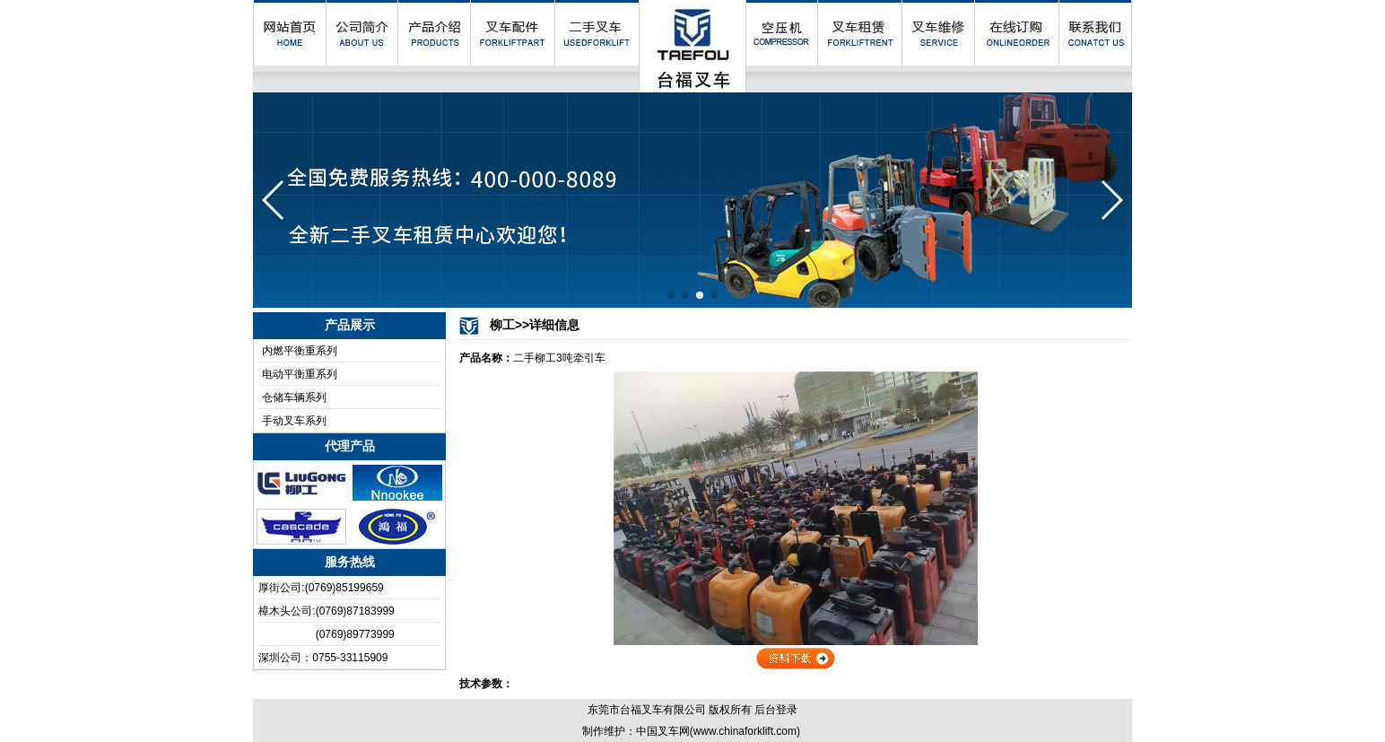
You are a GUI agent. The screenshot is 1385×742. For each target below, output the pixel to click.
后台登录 (775, 709)
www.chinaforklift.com (745, 731)
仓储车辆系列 (294, 397)
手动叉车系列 (294, 421)
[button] (671, 295)
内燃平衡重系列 (299, 351)
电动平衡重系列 (299, 374)
